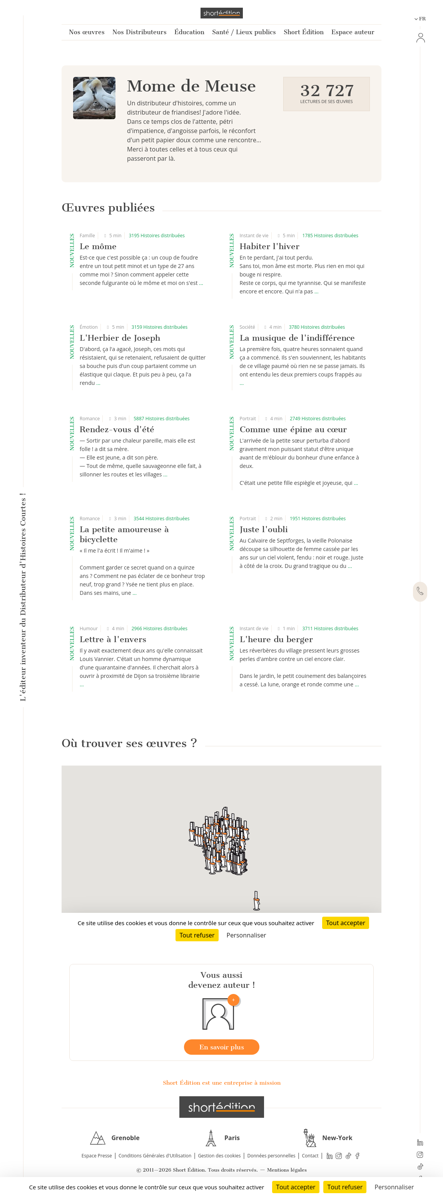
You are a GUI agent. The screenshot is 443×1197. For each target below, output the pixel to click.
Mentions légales (287, 1170)
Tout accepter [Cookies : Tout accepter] (295, 1187)
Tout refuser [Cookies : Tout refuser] (345, 1187)
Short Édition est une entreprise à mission (222, 1082)
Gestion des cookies (219, 1155)
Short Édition (304, 32)
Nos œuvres (87, 32)
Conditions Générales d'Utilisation (155, 1155)
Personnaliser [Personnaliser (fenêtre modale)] (394, 1187)
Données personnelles (271, 1155)
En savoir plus (221, 1047)
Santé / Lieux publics (244, 32)
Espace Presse (97, 1155)
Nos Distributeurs (139, 32)
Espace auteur (352, 32)
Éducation (189, 32)
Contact (310, 1155)
